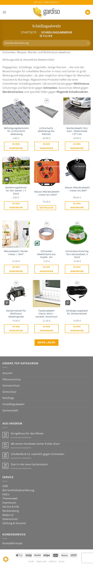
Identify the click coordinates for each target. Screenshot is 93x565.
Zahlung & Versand (14, 523)
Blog (61, 561)
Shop (31, 561)
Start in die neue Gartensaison (29, 464)
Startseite (29, 32)
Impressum (9, 502)
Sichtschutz (9, 392)
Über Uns (41, 561)
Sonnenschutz (11, 385)
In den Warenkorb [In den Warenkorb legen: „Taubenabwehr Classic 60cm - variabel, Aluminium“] (46, 328)
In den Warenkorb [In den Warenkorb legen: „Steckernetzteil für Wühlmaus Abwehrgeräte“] (16, 328)
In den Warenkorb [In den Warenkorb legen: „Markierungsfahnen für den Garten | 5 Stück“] (16, 205)
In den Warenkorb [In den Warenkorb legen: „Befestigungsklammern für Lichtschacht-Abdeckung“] (16, 146)
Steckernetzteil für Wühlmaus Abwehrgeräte (16, 313)
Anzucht (7, 373)
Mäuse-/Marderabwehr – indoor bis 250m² (47, 193)
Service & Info (10, 506)
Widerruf (7, 515)
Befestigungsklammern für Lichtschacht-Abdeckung (16, 131)
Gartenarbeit (10, 410)
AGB (5, 486)
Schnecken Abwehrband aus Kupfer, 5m (46, 254)
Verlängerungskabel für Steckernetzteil (77, 312)
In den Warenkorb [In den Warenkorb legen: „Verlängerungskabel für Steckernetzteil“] (77, 328)
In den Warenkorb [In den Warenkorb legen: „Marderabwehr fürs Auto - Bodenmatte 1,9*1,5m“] (77, 146)
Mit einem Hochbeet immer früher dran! (35, 443)
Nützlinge (8, 398)
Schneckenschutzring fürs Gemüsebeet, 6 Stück (76, 254)
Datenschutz (10, 519)
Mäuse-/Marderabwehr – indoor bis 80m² (77, 189)
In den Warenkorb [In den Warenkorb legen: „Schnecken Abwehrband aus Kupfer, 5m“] (46, 269)
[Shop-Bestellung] (46, 43)
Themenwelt (9, 498)
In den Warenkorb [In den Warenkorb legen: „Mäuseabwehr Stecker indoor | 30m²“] (16, 269)
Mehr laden (46, 342)
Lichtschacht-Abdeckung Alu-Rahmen (46, 131)
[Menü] (4, 12)
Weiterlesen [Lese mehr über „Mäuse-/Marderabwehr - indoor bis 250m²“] (47, 208)
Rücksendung (10, 511)
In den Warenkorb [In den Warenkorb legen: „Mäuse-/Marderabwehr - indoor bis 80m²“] (77, 205)
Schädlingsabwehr (13, 404)
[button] (6, 559)
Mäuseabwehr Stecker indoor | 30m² (16, 253)
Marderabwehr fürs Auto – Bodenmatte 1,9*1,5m (77, 131)
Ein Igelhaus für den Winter (27, 433)
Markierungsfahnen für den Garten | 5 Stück (16, 190)
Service (53, 561)
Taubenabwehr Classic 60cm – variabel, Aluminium (46, 313)
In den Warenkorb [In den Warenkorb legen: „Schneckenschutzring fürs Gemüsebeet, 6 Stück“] (77, 269)
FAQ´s (5, 494)
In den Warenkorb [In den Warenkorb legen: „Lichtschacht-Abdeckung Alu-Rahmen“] (46, 146)
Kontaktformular (12, 543)
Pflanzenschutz (11, 379)
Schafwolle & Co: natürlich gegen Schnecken (37, 454)
